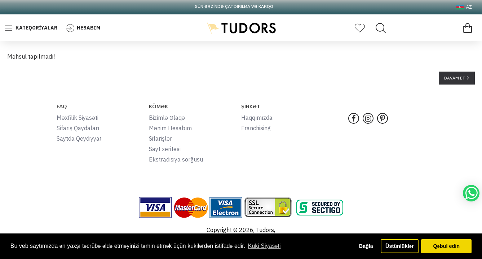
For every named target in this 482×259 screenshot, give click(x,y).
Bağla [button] (366, 246)
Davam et (454, 78)
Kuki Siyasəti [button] (264, 246)
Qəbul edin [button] (446, 246)
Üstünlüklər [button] (399, 246)
